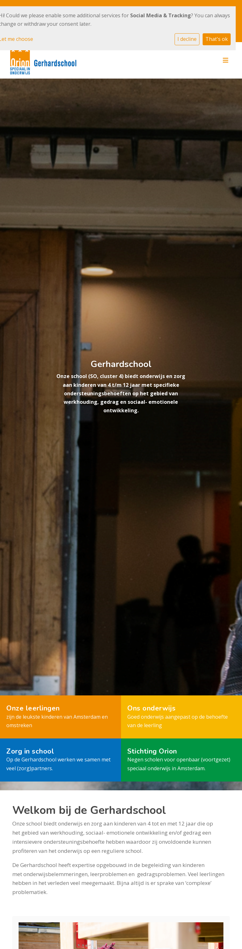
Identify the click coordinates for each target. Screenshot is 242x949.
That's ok (216, 39)
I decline (187, 39)
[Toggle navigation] (225, 60)
